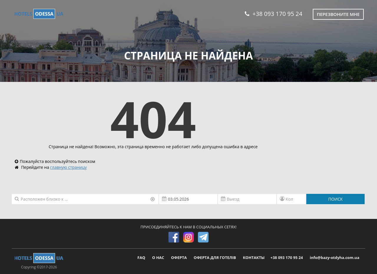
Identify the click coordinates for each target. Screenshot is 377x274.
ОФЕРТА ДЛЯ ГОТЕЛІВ (215, 257)
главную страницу (68, 167)
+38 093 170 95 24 (273, 14)
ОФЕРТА (179, 257)
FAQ (142, 257)
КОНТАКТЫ (254, 257)
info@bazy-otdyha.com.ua (334, 257)
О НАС (158, 257)
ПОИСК (335, 199)
